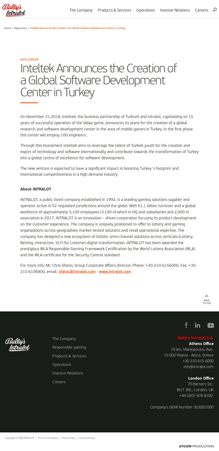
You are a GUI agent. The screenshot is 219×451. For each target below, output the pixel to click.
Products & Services (112, 12)
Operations (144, 12)
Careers (199, 12)
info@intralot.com (198, 367)
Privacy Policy (68, 438)
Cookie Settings (87, 438)
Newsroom (20, 28)
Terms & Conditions (48, 438)
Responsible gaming (69, 347)
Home (7, 28)
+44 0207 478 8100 (196, 396)
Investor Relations (173, 12)
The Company (79, 12)
